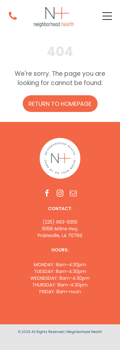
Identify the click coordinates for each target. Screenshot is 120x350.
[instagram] (60, 194)
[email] (73, 194)
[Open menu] (107, 16)
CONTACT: (60, 208)
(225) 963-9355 (60, 222)
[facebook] (47, 194)
